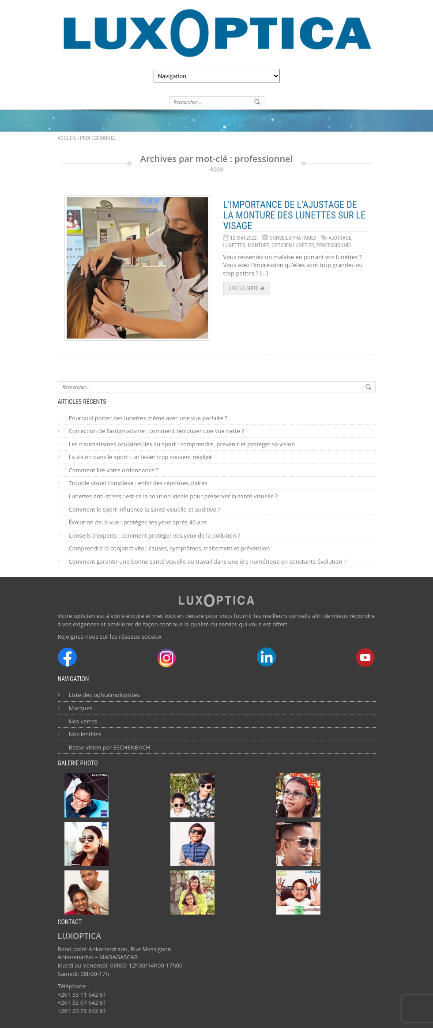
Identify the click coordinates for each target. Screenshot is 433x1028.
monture (258, 245)
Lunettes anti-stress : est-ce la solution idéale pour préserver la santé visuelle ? (173, 496)
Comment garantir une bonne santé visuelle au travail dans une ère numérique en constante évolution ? (207, 561)
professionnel (334, 245)
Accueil (67, 138)
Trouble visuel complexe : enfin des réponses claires (138, 483)
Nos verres (83, 721)
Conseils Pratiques (293, 238)
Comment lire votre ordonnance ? (113, 470)
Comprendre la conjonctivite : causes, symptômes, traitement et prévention (169, 548)
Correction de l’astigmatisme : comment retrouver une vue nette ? (156, 431)
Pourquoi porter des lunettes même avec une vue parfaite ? (148, 418)
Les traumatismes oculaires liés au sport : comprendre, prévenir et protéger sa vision (182, 444)
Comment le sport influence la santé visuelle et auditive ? (144, 509)
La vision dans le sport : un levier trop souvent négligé (140, 457)
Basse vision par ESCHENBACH (110, 747)
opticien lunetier (292, 245)
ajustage (340, 238)
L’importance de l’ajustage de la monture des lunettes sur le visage (294, 215)
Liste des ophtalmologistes (104, 695)
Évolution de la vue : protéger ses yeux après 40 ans (138, 522)
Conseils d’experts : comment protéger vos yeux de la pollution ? (154, 535)
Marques (81, 708)
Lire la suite (246, 288)
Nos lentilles (85, 734)
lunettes (234, 245)
